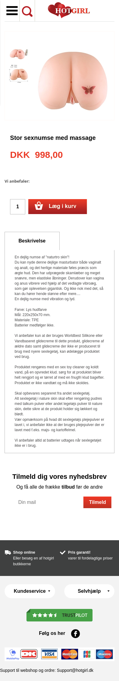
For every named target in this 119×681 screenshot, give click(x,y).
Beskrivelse (32, 240)
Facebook (75, 633)
